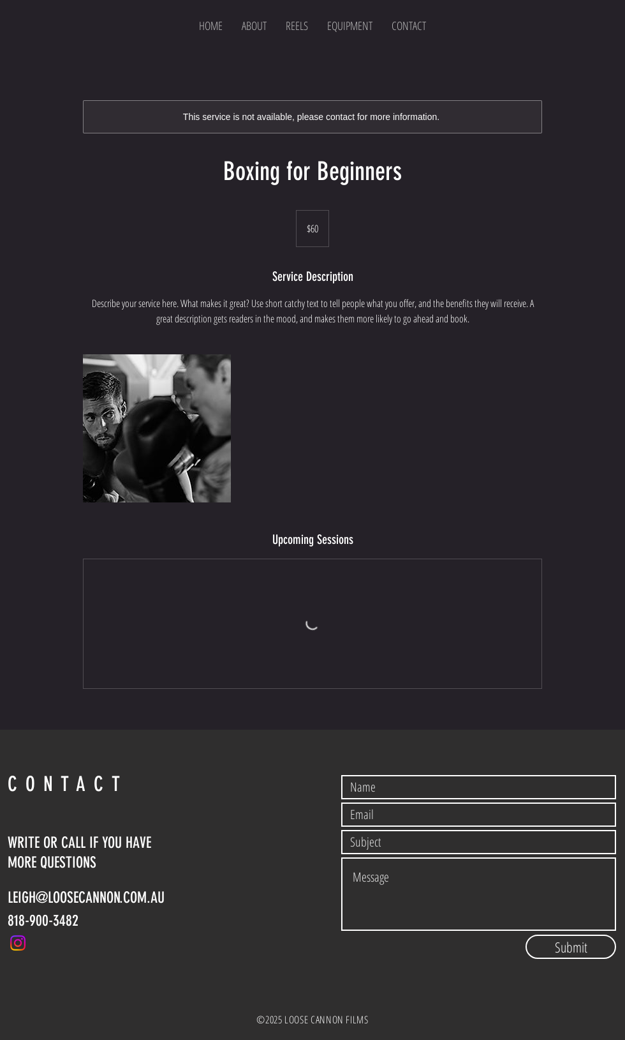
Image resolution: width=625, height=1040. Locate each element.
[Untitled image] (157, 428)
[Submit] (571, 947)
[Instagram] (18, 943)
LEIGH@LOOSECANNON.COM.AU (86, 898)
